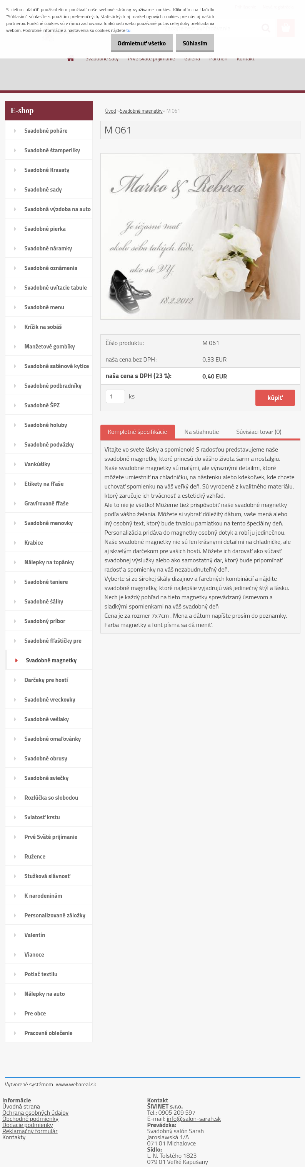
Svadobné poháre (46, 130)
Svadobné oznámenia (51, 267)
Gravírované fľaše (47, 503)
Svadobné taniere (46, 581)
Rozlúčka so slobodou (51, 797)
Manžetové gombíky (50, 346)
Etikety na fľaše (44, 483)
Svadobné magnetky (51, 660)
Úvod (110, 111)
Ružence (35, 856)
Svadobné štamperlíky (52, 150)
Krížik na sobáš (43, 326)
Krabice (34, 542)
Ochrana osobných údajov (35, 1112)
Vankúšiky (37, 464)
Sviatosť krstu (42, 817)
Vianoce (34, 954)
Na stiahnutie (202, 431)
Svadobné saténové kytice (57, 366)
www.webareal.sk (76, 1084)
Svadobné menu (45, 307)
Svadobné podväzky (49, 444)
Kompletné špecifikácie (137, 431)
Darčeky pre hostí (46, 679)
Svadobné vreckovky (50, 699)
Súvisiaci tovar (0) (258, 431)
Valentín (35, 934)
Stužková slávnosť (47, 876)
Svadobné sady (43, 189)
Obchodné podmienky (30, 1118)
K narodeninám (43, 895)
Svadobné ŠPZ (42, 405)
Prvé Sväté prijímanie (51, 836)
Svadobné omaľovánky (53, 738)
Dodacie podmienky (27, 1124)
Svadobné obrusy (46, 758)
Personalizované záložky (55, 915)
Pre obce (35, 1013)
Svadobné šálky (44, 601)
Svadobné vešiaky (47, 719)
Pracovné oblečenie (49, 1033)
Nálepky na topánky (49, 562)
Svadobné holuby (46, 424)
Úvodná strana (21, 1106)
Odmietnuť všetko (133, 43)
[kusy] (115, 396)
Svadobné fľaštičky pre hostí (53, 643)
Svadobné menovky (49, 522)
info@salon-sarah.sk (194, 1118)
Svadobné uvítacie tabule (56, 287)
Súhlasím (192, 43)
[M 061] (200, 156)
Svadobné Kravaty (47, 169)
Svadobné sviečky (47, 778)
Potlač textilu (41, 974)
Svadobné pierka (45, 228)
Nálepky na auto (45, 993)
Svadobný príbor (45, 621)
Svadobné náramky (48, 248)
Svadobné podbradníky (53, 385)
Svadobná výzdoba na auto (58, 209)
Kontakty (14, 1137)
